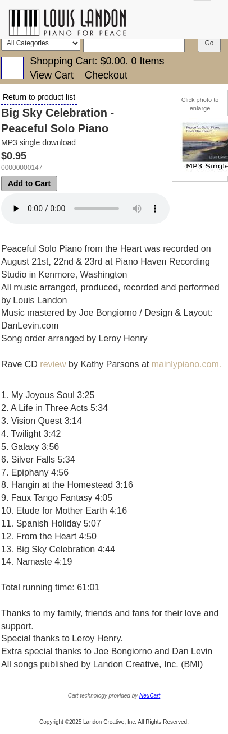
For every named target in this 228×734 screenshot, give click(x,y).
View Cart (52, 75)
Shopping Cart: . (97, 61)
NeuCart (149, 696)
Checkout (106, 75)
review (52, 364)
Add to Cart (29, 183)
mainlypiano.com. (187, 364)
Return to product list (39, 97)
